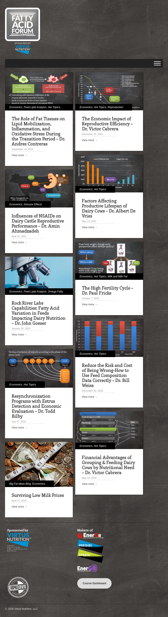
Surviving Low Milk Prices (38, 495)
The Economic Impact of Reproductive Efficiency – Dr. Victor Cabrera (107, 123)
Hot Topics (54, 107)
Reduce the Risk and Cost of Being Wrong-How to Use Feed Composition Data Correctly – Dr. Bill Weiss (107, 375)
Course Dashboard (94, 583)
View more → (19, 155)
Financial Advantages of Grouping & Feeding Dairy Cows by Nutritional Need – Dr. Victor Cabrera (108, 464)
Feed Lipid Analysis (35, 107)
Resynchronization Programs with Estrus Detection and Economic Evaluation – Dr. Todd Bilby (36, 406)
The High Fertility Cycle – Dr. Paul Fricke (107, 290)
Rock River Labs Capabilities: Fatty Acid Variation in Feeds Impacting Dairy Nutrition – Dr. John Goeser (38, 313)
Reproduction (115, 107)
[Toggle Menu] (157, 63)
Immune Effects (33, 204)
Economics (15, 107)
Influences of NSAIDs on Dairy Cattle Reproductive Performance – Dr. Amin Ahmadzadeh (38, 223)
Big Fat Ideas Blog (20, 483)
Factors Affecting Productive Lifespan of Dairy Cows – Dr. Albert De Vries (108, 208)
